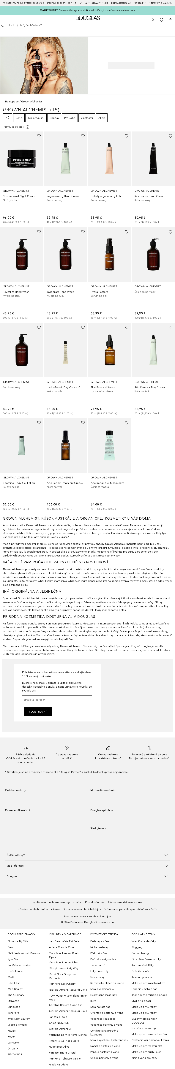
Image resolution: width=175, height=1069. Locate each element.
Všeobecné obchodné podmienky (39, 909)
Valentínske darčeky (144, 941)
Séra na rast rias (100, 1006)
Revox (11, 1036)
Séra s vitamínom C (102, 989)
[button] (87, 855)
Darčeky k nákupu (160, 3)
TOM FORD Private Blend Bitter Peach (68, 997)
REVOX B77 (15, 1054)
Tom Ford (13, 1012)
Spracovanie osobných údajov (82, 909)
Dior (10, 947)
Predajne (140, 3)
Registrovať (38, 711)
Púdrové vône (98, 953)
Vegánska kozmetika (103, 1018)
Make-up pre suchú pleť (146, 1052)
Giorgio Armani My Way (63, 968)
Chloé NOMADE (59, 1022)
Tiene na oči (97, 965)
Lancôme (13, 1042)
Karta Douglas (121, 3)
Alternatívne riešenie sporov (125, 902)
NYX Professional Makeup (24, 953)
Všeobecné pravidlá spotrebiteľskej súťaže (131, 909)
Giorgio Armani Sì (60, 1028)
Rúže (93, 1001)
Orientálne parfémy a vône (106, 1012)
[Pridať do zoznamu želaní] (38, 135)
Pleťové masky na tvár (103, 959)
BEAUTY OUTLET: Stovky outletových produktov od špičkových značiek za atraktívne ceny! (87, 10)
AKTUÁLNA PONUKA (96, 3)
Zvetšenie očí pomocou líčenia (150, 1040)
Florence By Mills (18, 941)
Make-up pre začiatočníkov (148, 983)
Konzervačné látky (143, 965)
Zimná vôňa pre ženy (144, 1058)
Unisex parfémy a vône (104, 1058)
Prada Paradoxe (59, 1064)
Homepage (12, 101)
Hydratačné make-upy (103, 995)
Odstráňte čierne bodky (146, 959)
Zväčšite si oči (140, 971)
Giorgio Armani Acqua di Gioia (68, 989)
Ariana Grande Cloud (62, 947)
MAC (11, 977)
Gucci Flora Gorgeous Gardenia (62, 976)
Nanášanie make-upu (144, 1028)
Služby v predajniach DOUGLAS (144, 1020)
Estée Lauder (16, 971)
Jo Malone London (19, 965)
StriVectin (13, 1001)
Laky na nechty (99, 971)
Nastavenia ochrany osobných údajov (87, 916)
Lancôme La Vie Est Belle (64, 941)
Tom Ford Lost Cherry (62, 983)
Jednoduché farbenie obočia (150, 995)
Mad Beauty (15, 989)
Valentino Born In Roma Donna (68, 1034)
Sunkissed (14, 1006)
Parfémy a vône (99, 941)
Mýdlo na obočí (141, 1001)
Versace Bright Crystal (62, 1052)
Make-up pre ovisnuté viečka (149, 1034)
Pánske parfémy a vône (104, 1052)
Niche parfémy (99, 947)
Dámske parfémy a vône (105, 1046)
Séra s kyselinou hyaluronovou (109, 1040)
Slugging (137, 947)
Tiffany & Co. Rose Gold (64, 1040)
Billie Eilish (14, 983)
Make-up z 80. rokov (144, 1012)
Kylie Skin (13, 959)
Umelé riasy (97, 977)
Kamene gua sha (142, 977)
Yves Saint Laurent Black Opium (64, 955)
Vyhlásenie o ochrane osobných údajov (57, 902)
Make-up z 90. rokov (144, 1006)
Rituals (12, 1030)
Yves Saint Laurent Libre (63, 962)
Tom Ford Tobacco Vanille (65, 1058)
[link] (21, 177)
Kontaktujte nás (94, 902)
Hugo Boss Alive (59, 1046)
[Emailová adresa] (57, 699)
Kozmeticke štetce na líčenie (107, 983)
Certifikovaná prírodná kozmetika (104, 1032)
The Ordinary (16, 995)
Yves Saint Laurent (19, 1018)
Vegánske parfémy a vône (106, 1024)
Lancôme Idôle (58, 1017)
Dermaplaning (140, 953)
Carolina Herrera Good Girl (65, 1005)
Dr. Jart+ (13, 1048)
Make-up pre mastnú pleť (147, 1046)
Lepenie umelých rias (144, 989)
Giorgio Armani (17, 1024)
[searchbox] (87, 25)
